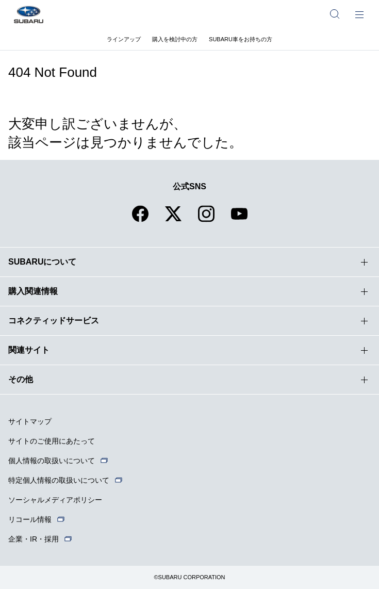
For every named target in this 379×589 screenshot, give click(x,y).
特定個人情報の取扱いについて (58, 480)
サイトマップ (30, 421)
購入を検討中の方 (174, 39)
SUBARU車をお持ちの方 (240, 39)
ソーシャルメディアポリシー (55, 500)
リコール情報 (30, 519)
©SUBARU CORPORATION (189, 577)
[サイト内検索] (334, 14)
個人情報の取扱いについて (51, 460)
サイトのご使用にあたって (51, 441)
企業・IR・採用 (33, 539)
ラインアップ (124, 39)
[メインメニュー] (359, 14)
